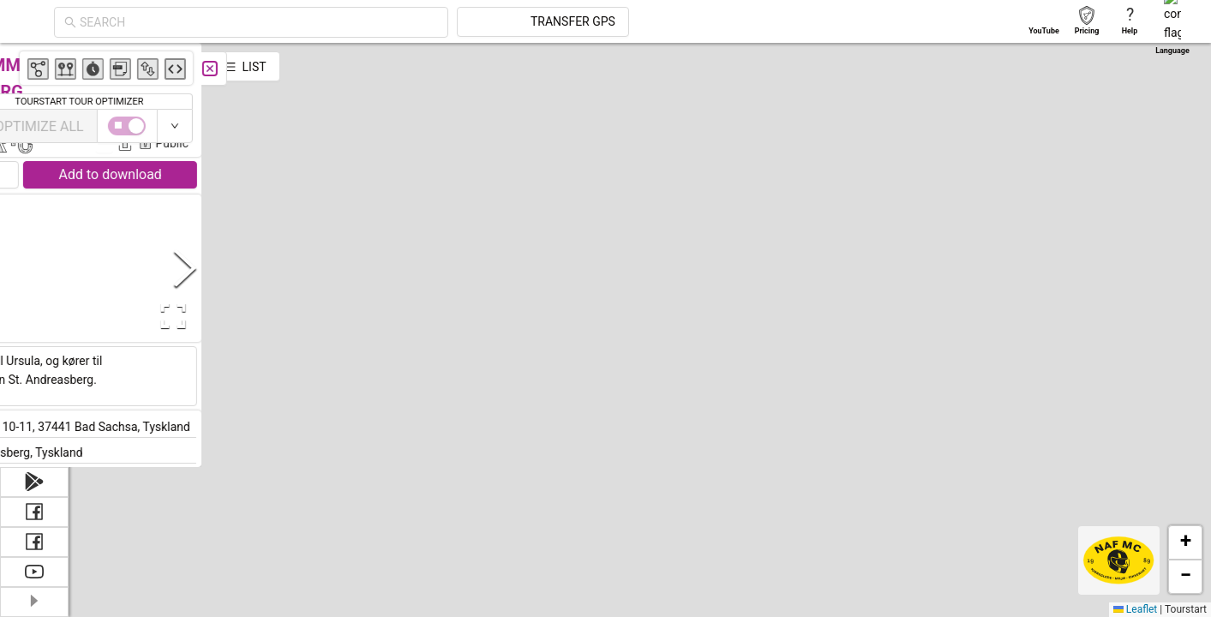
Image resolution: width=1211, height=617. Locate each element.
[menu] (34, 240)
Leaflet (1135, 609)
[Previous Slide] (84, 268)
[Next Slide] (356, 268)
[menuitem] (34, 63)
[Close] (381, 68)
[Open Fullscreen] (341, 316)
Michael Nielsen (316, 118)
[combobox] (413, 22)
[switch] (1136, 126)
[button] (813, 555)
